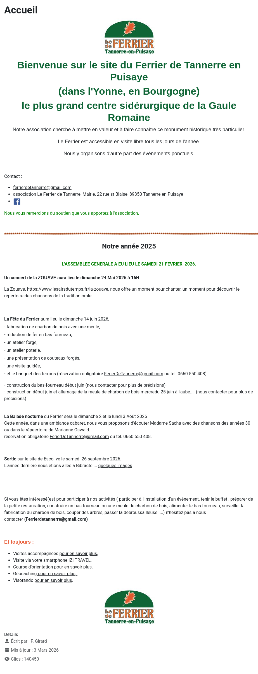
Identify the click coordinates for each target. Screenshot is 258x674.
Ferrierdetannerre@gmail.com (56, 519)
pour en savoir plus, (78, 553)
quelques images (115, 465)
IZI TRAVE (78, 560)
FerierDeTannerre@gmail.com (133, 373)
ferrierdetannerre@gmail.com (42, 187)
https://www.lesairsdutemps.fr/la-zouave (67, 289)
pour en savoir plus (73, 567)
